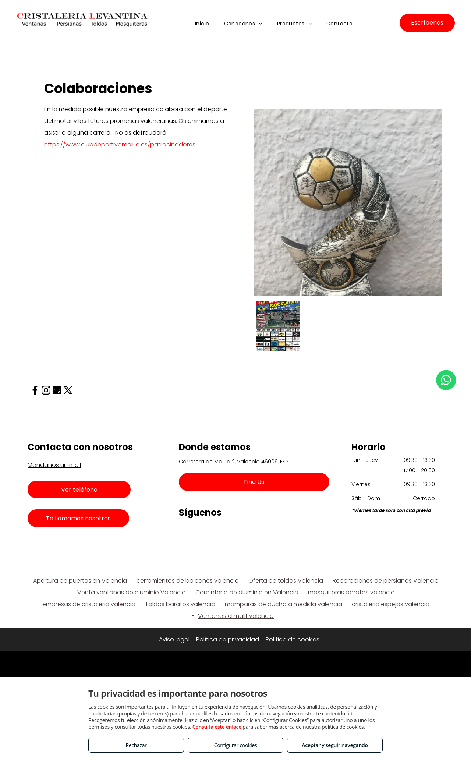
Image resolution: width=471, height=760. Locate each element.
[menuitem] (202, 24)
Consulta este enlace (216, 726)
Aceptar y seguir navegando (335, 745)
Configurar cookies (235, 745)
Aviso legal (174, 639)
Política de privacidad (227, 639)
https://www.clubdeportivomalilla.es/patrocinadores (119, 144)
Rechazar (135, 745)
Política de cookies (292, 639)
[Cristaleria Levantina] (278, 326)
